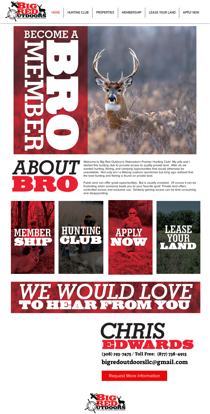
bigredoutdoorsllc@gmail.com (145, 362)
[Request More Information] (134, 376)
